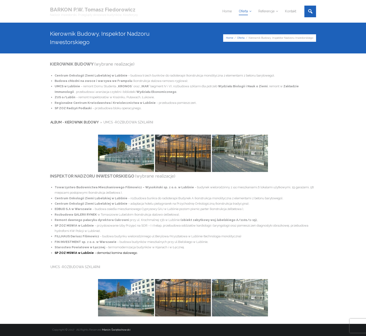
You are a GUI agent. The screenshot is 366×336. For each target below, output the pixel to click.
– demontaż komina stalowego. (96, 253)
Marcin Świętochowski (116, 329)
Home (229, 37)
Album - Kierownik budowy (74, 122)
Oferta (241, 37)
